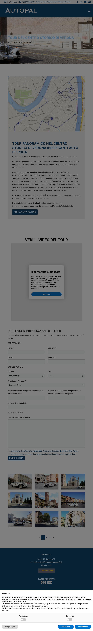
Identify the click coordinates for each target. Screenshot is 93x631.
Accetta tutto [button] (83, 627)
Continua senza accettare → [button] (81, 593)
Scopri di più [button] (10, 627)
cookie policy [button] (22, 602)
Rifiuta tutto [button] (65, 627)
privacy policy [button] (80, 597)
